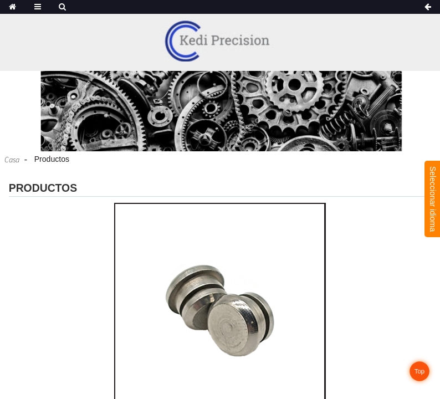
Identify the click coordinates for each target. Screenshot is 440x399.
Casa (11, 160)
